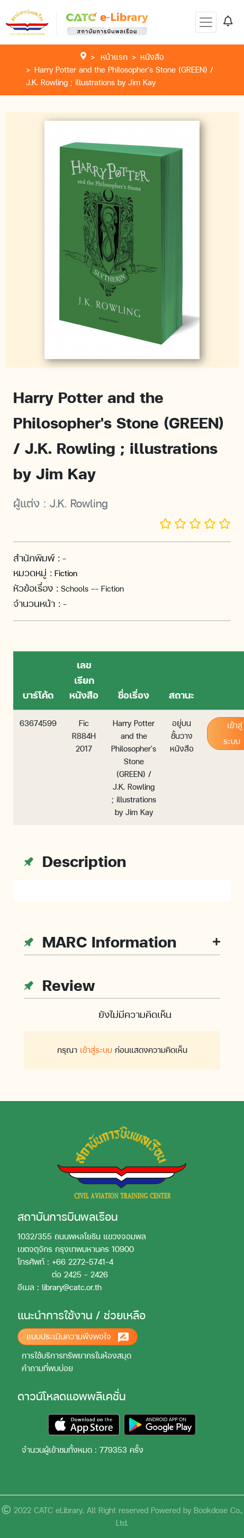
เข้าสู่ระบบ (96, 1050)
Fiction (66, 573)
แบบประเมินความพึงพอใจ (77, 1337)
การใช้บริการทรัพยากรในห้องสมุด (76, 1356)
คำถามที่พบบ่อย (47, 1368)
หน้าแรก (114, 57)
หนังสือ (152, 57)
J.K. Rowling (79, 503)
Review (59, 985)
